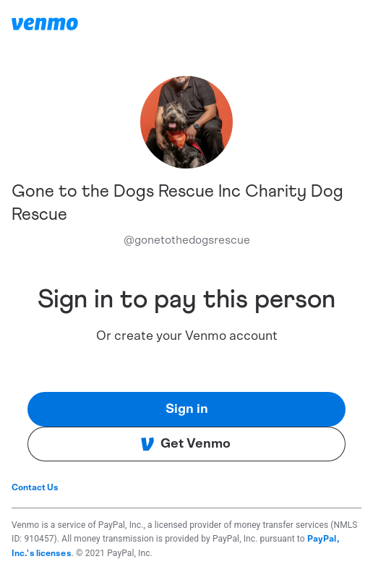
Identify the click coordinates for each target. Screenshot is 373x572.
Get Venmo (185, 444)
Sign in (187, 409)
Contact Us (35, 487)
